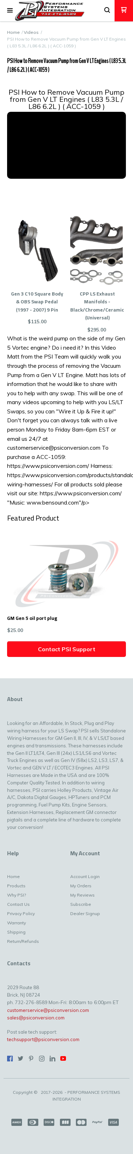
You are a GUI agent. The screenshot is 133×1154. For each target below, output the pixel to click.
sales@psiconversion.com (36, 1017)
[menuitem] (19, 878)
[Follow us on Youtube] (63, 1058)
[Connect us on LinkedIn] (52, 1058)
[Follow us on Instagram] (42, 1058)
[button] (10, 10)
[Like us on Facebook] (10, 1058)
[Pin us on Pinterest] (31, 1058)
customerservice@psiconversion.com (48, 1010)
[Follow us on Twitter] (20, 1058)
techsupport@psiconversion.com (43, 1039)
